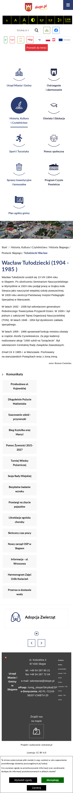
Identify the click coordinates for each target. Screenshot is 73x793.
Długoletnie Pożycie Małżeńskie (19, 401)
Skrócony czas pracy (19, 532)
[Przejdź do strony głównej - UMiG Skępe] (36, 7)
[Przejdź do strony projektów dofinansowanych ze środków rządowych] (50, 39)
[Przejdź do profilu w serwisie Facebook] (56, 30)
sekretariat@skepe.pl (42, 680)
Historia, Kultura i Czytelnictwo (29, 247)
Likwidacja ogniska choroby (20, 519)
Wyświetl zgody (23, 780)
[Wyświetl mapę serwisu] (46, 30)
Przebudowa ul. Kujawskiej (20, 386)
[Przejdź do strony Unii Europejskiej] (64, 39)
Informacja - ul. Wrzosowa (19, 561)
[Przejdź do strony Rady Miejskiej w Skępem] (12, 39)
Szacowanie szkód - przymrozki (19, 417)
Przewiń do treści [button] (36, 47)
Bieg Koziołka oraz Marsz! (19, 432)
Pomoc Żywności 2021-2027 (19, 447)
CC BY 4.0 (41, 752)
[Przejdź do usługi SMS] (20, 39)
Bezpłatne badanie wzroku (19, 489)
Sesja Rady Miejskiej (19, 475)
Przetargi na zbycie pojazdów (20, 504)
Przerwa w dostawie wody (19, 592)
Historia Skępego (59, 247)
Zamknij (36, 787)
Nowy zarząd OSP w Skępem (19, 546)
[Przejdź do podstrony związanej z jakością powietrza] (5, 39)
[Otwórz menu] (68, 5)
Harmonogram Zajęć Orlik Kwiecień (19, 576)
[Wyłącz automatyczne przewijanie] (36, 633)
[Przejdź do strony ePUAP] (39, 39)
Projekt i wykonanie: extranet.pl (36, 744)
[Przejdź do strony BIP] (30, 39)
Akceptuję (53, 780)
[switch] (41, 20)
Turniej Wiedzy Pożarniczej (19, 462)
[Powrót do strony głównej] (4, 247)
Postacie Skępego (12, 252)
